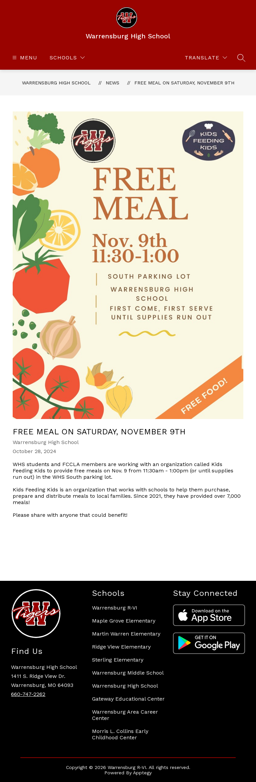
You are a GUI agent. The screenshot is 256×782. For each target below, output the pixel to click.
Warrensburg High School (56, 82)
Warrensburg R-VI (114, 608)
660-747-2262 (28, 694)
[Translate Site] (206, 57)
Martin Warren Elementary (126, 634)
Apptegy (142, 772)
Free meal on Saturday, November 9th (184, 82)
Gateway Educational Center (128, 699)
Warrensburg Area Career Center (125, 715)
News (112, 82)
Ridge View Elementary (121, 647)
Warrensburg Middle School (128, 673)
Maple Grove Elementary (123, 621)
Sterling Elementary (117, 660)
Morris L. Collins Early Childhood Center (120, 734)
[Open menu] (24, 57)
